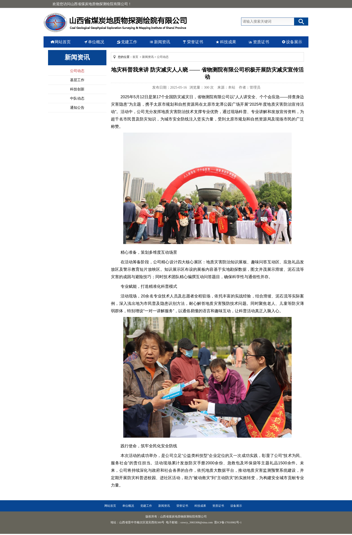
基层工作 (77, 80)
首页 (135, 57)
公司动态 (77, 71)
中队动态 (77, 98)
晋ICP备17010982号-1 (228, 522)
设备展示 (294, 42)
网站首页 (63, 42)
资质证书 (261, 42)
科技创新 (77, 89)
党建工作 (129, 42)
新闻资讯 (162, 42)
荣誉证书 (195, 42)
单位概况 (96, 42)
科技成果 (228, 42)
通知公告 (77, 107)
